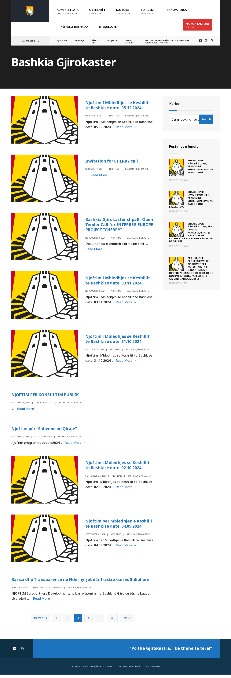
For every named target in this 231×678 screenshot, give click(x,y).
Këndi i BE (95, 41)
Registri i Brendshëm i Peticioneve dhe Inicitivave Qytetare (167, 41)
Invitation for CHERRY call (112, 161)
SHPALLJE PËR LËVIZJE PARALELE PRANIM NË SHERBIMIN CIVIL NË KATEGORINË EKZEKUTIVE (191, 199)
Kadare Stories (129, 41)
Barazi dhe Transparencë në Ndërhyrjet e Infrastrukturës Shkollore (82, 582)
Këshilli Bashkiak (74, 26)
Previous (40, 621)
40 (112, 621)
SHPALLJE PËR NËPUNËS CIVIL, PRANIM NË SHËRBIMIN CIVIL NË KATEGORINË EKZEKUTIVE (191, 168)
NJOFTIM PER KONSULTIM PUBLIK (46, 396)
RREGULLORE (108, 26)
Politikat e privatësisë (129, 670)
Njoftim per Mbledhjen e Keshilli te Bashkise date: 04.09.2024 (119, 526)
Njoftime (62, 40)
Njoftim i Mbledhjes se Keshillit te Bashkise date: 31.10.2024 (118, 340)
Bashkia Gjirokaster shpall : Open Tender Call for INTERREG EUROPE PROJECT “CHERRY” (118, 225)
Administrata (68, 11)
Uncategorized (44, 404)
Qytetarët (97, 11)
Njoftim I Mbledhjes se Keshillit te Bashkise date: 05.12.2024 (118, 105)
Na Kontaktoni (197, 25)
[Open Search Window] (211, 40)
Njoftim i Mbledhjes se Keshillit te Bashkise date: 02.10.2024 (118, 467)
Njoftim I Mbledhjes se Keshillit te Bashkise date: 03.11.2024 (118, 281)
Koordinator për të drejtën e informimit (91, 670)
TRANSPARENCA (176, 10)
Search (206, 119)
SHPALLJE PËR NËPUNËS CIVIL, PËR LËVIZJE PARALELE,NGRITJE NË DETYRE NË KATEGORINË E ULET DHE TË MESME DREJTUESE (190, 232)
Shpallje (79, 40)
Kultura (123, 11)
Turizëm (147, 11)
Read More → (126, 126)
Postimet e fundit (184, 146)
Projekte (112, 40)
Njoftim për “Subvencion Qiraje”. (45, 430)
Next (127, 621)
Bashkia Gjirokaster (136, 115)
